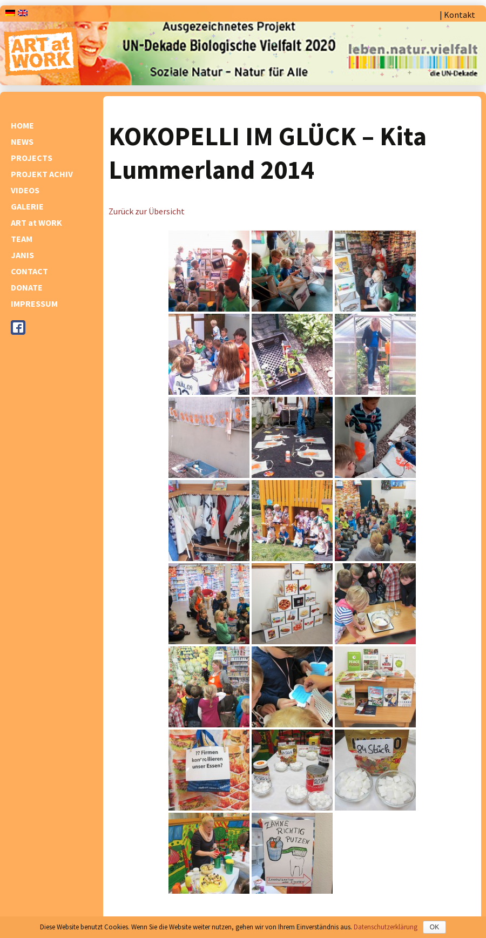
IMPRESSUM (34, 303)
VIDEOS (25, 190)
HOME (22, 125)
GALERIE (27, 206)
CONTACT (29, 271)
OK (434, 927)
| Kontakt (457, 14)
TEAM (21, 238)
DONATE (27, 287)
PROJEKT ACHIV (42, 173)
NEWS (22, 141)
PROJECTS (31, 157)
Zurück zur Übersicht (147, 211)
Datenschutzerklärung (385, 927)
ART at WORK (36, 222)
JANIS (22, 254)
